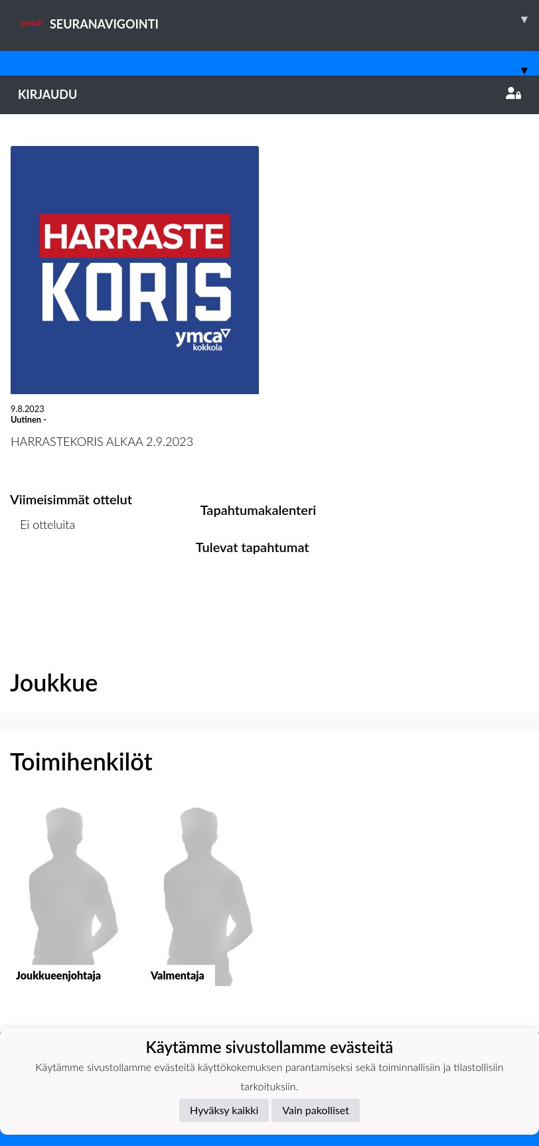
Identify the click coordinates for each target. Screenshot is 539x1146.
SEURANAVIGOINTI (278, 19)
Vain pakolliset (315, 1110)
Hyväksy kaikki (224, 1110)
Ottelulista (43, 575)
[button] (67, 905)
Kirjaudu (269, 94)
